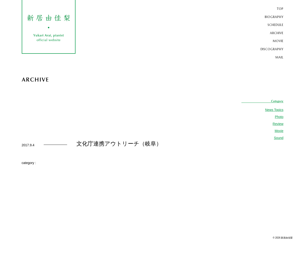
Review (278, 123)
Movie (279, 130)
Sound (278, 137)
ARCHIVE (275, 32)
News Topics (274, 109)
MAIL (278, 56)
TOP (279, 9)
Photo (279, 116)
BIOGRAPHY (272, 16)
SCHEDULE (274, 24)
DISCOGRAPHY (270, 48)
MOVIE (277, 40)
